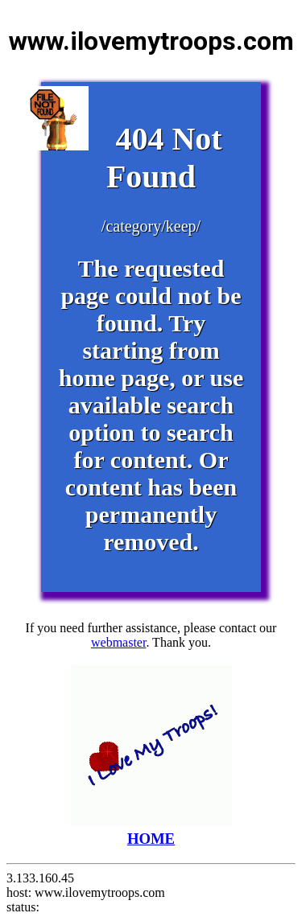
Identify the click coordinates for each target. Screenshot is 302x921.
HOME (151, 829)
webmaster (118, 642)
